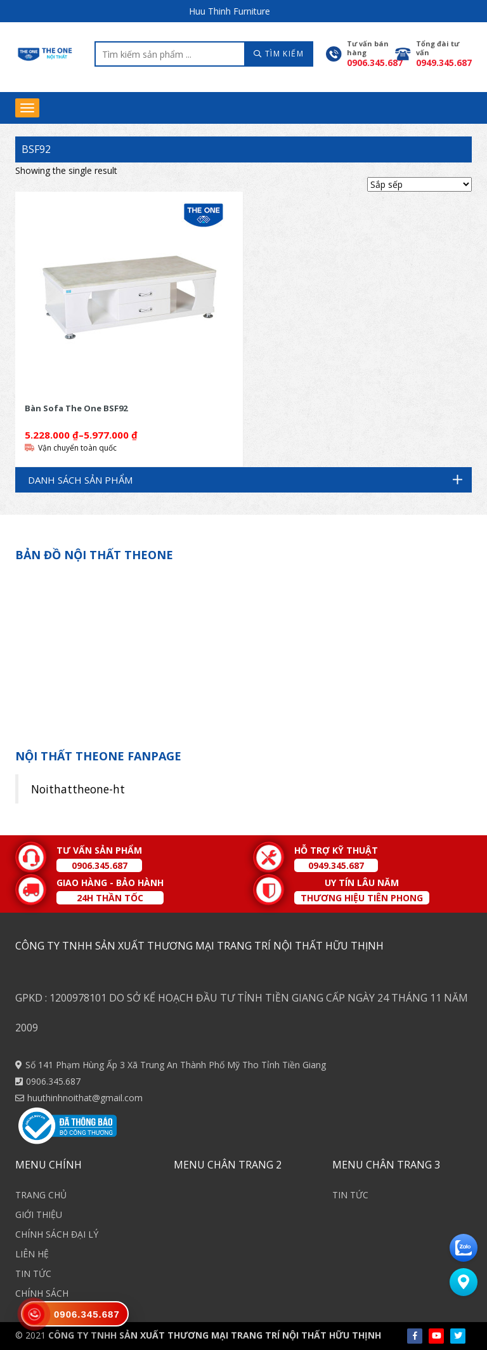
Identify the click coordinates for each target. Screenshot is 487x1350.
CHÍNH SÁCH (41, 1293)
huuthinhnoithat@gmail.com (85, 1098)
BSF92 (36, 149)
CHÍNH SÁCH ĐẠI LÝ (56, 1234)
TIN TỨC (33, 1273)
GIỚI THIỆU (38, 1214)
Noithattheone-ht (78, 789)
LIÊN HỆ (32, 1254)
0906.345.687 (53, 1081)
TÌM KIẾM (279, 53)
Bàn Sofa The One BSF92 (76, 408)
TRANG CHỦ (41, 1195)
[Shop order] (419, 184)
